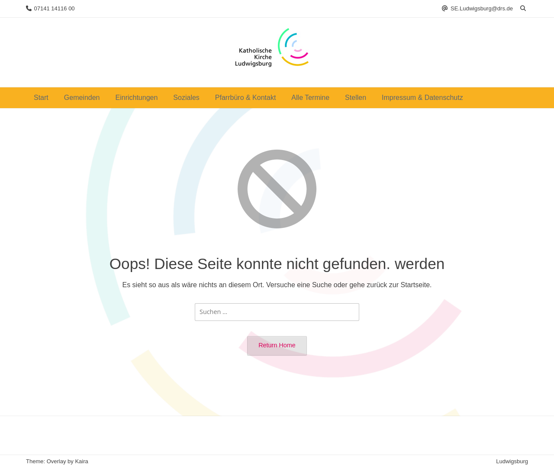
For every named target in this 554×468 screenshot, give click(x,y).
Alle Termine (310, 97)
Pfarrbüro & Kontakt (245, 97)
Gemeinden (82, 97)
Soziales (186, 97)
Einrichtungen (137, 97)
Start (41, 97)
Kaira (81, 461)
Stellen (355, 97)
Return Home (277, 345)
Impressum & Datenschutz (422, 97)
